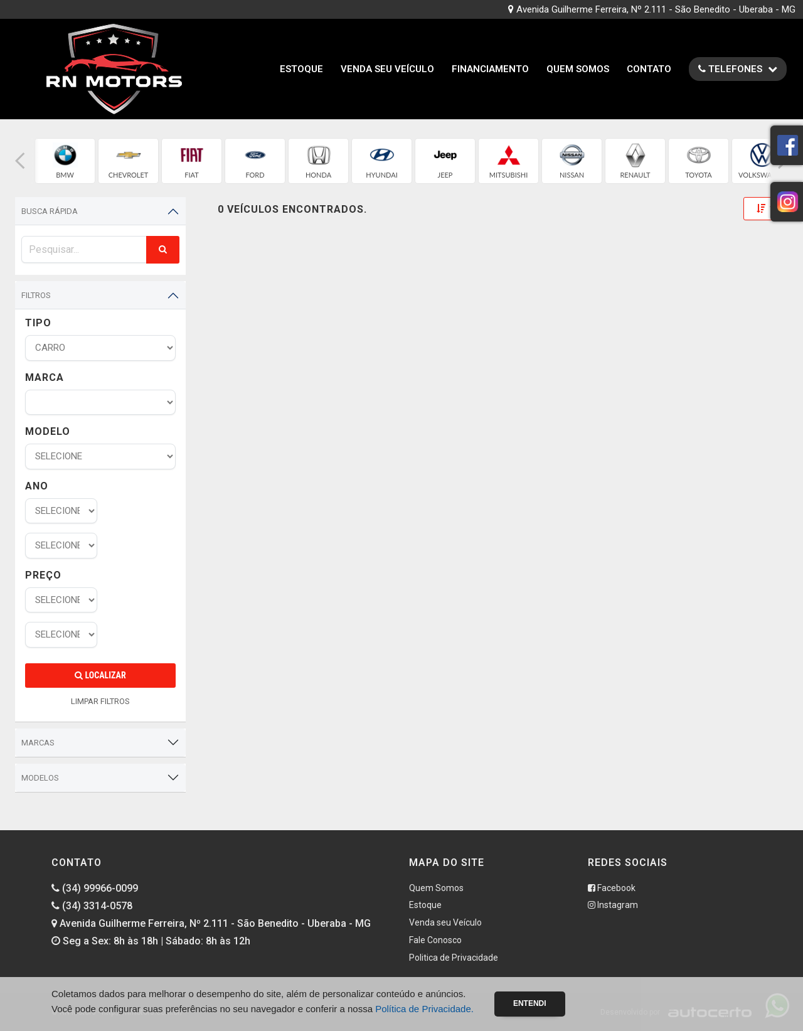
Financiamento (490, 69)
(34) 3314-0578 (91, 906)
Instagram (613, 905)
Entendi (529, 1003)
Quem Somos (577, 69)
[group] (65, 161)
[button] (20, 161)
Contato (649, 69)
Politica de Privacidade (453, 958)
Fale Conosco (435, 940)
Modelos (40, 778)
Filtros (36, 295)
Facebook (611, 888)
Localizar (100, 675)
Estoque (301, 69)
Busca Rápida (49, 211)
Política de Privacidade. (424, 1008)
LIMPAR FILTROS (100, 701)
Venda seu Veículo (387, 69)
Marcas (38, 742)
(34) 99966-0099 (94, 888)
